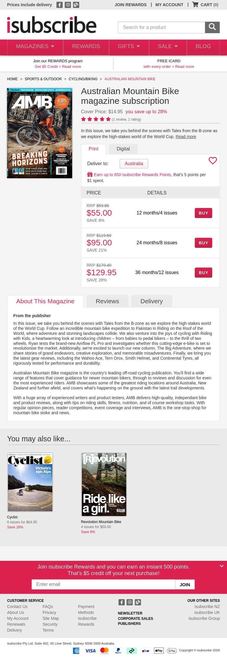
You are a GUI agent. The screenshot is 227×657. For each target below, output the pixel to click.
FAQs (48, 606)
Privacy (49, 612)
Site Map (51, 618)
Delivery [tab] (151, 301)
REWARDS (84, 47)
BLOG (202, 47)
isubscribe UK (207, 612)
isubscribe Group (204, 618)
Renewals (16, 624)
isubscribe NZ (207, 606)
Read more (71, 66)
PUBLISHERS (129, 624)
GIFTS (127, 47)
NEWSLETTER (130, 613)
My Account (17, 618)
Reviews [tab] (107, 301)
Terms (48, 630)
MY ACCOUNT (169, 4)
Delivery (14, 630)
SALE (166, 47)
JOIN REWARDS (131, 4)
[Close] (221, 566)
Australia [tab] (134, 163)
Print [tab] (93, 148)
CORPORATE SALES (135, 619)
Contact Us (17, 606)
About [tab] (45, 301)
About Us (15, 612)
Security (50, 624)
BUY (203, 213)
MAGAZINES (34, 47)
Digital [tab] (123, 148)
